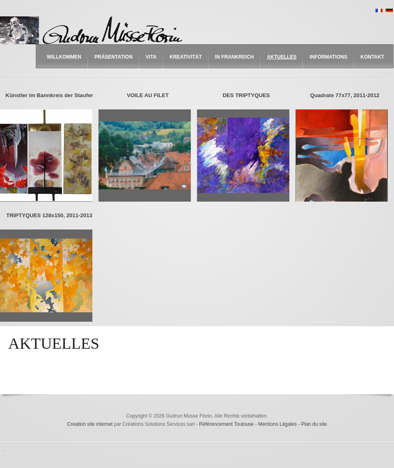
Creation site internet (90, 424)
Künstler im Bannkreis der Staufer (49, 95)
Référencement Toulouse (227, 424)
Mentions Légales (278, 424)
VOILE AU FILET (148, 95)
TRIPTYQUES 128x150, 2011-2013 (49, 215)
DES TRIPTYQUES (246, 95)
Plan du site (314, 424)
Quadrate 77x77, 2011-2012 (345, 95)
